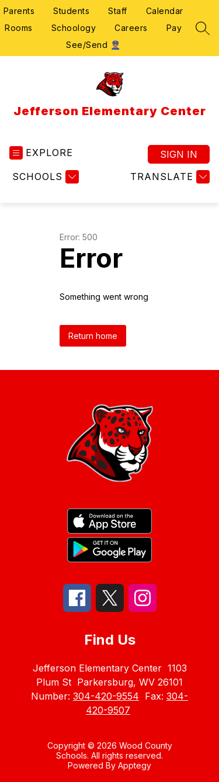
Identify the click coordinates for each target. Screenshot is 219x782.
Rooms (19, 28)
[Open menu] (41, 153)
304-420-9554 (106, 696)
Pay (174, 28)
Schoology (73, 28)
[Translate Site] (168, 176)
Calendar (164, 11)
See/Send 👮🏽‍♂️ (93, 45)
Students (71, 11)
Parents (19, 11)
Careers (131, 28)
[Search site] (203, 28)
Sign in (178, 154)
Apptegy (134, 765)
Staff (117, 11)
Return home (92, 336)
